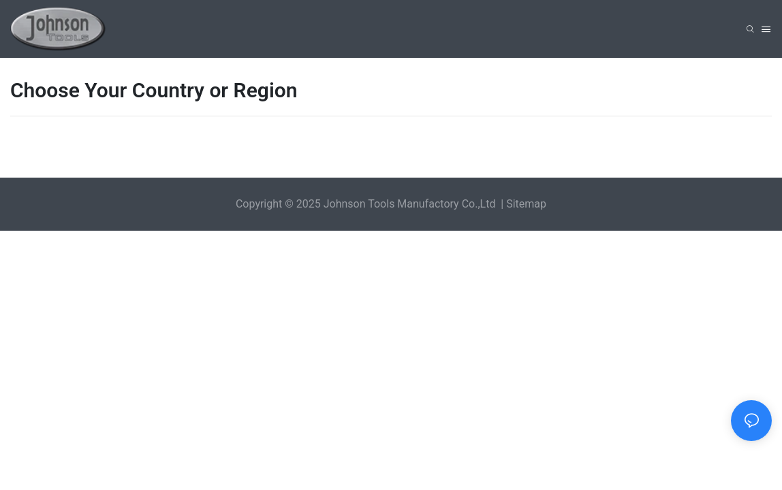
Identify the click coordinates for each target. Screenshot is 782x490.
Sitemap (526, 203)
